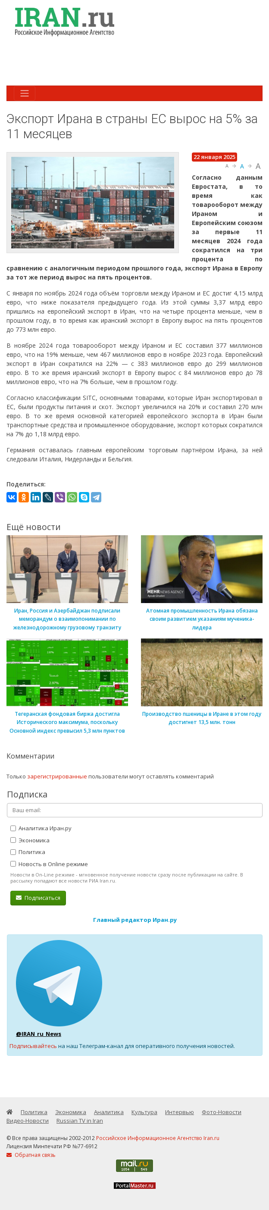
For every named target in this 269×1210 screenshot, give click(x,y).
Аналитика (109, 1112)
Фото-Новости (221, 1112)
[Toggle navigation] (24, 93)
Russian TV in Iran (79, 1120)
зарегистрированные (57, 776)
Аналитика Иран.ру (41, 828)
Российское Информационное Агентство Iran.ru (157, 1138)
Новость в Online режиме (49, 864)
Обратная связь (31, 1155)
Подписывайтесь (33, 1046)
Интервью (179, 1112)
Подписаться (38, 898)
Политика (27, 852)
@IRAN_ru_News (38, 1034)
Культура (144, 1112)
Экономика (30, 840)
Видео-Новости (27, 1120)
